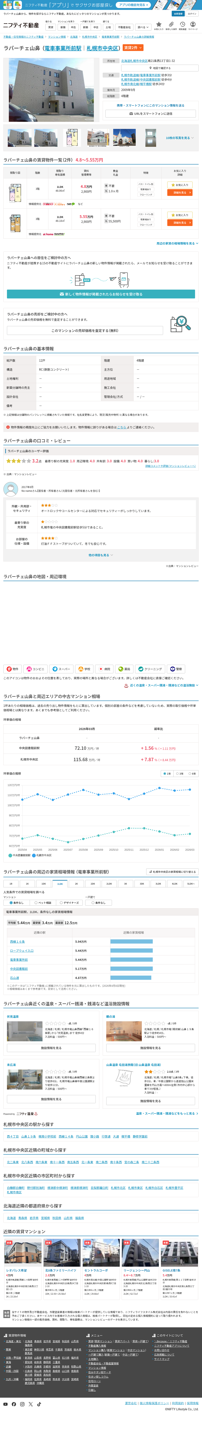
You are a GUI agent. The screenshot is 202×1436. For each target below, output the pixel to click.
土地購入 (93, 1359)
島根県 (56, 1371)
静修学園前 (140, 1136)
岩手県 (34, 1218)
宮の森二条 (131, 1162)
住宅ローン (94, 1381)
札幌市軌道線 (130, 75)
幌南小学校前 (47, 1136)
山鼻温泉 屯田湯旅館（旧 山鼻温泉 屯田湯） (133, 1065)
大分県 (65, 1379)
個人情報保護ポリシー (154, 1403)
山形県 (68, 1218)
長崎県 (47, 1379)
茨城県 (68, 1349)
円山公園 (82, 1136)
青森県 (22, 1218)
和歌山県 (76, 1366)
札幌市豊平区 (174, 1188)
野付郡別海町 (36, 1188)
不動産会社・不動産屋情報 (103, 1363)
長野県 (47, 1357)
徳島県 (75, 1371)
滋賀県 (56, 1366)
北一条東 (87, 1162)
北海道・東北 (13, 1341)
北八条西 (27, 1162)
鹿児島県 (30, 1383)
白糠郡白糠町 (16, 1188)
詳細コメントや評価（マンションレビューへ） (170, 466)
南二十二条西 (150, 1162)
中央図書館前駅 (150, 79)
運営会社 (131, 1403)
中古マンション (136, 1350)
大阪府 (28, 1366)
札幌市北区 (118, 1188)
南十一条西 (57, 1162)
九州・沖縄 (12, 1379)
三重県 (56, 1362)
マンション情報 (97, 1367)
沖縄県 (40, 1383)
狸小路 (94, 1136)
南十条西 (116, 1162)
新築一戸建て (112, 1354)
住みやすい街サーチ (99, 1372)
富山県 (56, 1357)
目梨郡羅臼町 (99, 1188)
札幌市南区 (14, 1192)
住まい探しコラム (98, 1376)
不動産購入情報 (97, 1345)
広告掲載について (164, 1354)
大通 (116, 1136)
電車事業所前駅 (63, 48)
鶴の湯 (110, 1016)
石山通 (14, 978)
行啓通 (106, 1136)
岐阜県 (38, 1362)
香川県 (28, 1374)
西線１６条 (17, 941)
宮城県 (45, 1218)
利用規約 (178, 1403)
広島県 (28, 1371)
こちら (122, 427)
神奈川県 (39, 1349)
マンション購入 (97, 1350)
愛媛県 (38, 1374)
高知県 (47, 1374)
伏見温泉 (13, 1016)
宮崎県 (75, 1379)
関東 (8, 1349)
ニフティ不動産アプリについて (171, 1345)
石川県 (65, 1357)
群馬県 (28, 1353)
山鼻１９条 (28, 1136)
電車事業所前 (19, 959)
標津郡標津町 (79, 1188)
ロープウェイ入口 (21, 950)
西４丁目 (13, 1136)
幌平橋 (125, 1136)
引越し (92, 1390)
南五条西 (73, 1162)
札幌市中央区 (102, 48)
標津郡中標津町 (57, 1188)
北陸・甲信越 (13, 1357)
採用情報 (193, 1403)
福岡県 (28, 1379)
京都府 (47, 1366)
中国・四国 (12, 1371)
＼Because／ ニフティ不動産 (170, 1341)
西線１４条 (66, 1136)
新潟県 (28, 1357)
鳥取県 (47, 1371)
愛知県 (28, 1362)
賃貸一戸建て (140, 1341)
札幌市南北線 (130, 84)
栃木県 (77, 1349)
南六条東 (41, 1162)
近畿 (8, 1366)
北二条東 (13, 1162)
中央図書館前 (19, 969)
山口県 (65, 1371)
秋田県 (56, 1218)
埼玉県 (49, 1349)
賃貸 (90, 1341)
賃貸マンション (103, 1341)
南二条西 (102, 1162)
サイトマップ (161, 1359)
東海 (8, 1362)
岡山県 (38, 1371)
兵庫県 (38, 1366)
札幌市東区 (135, 1188)
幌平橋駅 (146, 84)
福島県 (79, 1218)
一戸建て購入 (96, 1354)
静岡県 (47, 1362)
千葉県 (59, 1349)
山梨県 (38, 1357)
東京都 (28, 1349)
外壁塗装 (93, 1385)
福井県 (75, 1357)
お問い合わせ (161, 1350)
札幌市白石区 (154, 1188)
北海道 (125, 61)
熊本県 (56, 1379)
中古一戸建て (130, 1354)
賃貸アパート (122, 1341)
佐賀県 (38, 1379)
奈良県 (65, 1366)
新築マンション (116, 1350)
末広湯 (11, 1065)
